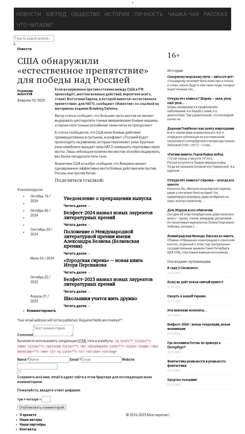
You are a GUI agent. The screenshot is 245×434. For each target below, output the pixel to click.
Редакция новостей (25, 92)
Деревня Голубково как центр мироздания (200, 128)
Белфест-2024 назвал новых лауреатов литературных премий (108, 215)
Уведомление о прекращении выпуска (107, 198)
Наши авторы (31, 420)
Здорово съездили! (182, 380)
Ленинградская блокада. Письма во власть (200, 236)
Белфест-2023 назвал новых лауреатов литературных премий (108, 281)
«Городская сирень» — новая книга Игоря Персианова (103, 262)
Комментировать (41, 311)
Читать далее (77, 206)
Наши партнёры (33, 424)
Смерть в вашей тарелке (186, 296)
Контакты (28, 429)
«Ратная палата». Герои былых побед (195, 154)
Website (128, 359)
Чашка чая (183, 14)
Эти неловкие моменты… (186, 310)
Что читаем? (34, 25)
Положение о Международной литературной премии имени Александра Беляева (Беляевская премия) (101, 239)
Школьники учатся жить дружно (100, 298)
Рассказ (215, 14)
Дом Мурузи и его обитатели (189, 210)
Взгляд (56, 14)
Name (23, 359)
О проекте (28, 415)
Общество (85, 14)
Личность (148, 14)
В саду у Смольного (182, 268)
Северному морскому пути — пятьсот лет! (200, 77)
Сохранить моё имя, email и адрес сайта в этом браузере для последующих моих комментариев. (84, 379)
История (117, 14)
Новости (28, 14)
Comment (25, 335)
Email (75, 359)
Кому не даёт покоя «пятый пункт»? (195, 282)
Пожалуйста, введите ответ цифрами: (49, 390)
